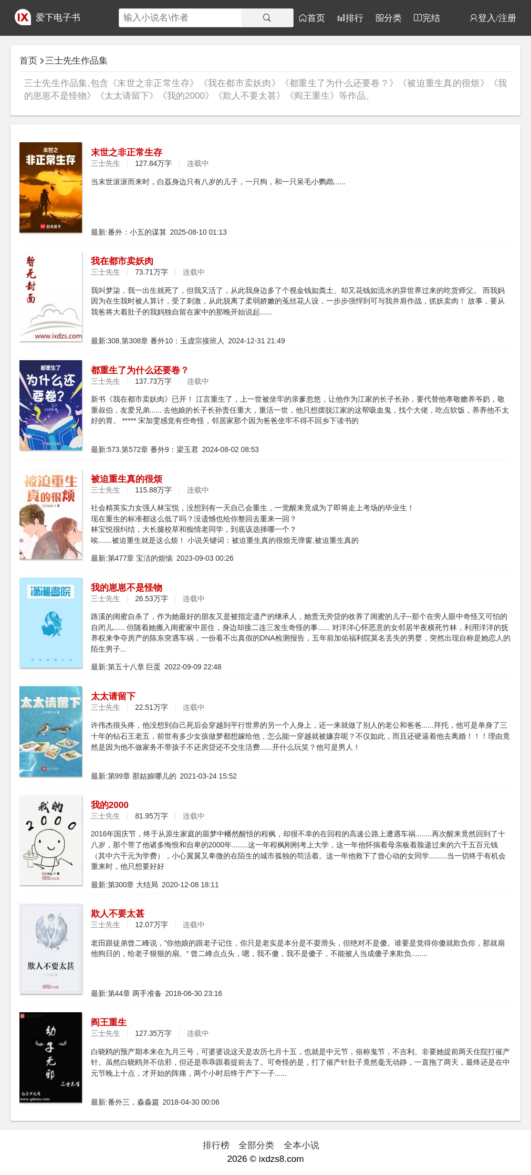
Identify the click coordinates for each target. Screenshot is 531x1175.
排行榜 (216, 1145)
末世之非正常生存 (126, 152)
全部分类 (256, 1145)
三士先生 (105, 163)
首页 (316, 17)
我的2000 (110, 805)
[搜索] (267, 18)
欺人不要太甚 (117, 913)
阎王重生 (109, 1022)
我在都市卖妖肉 (122, 261)
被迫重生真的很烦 (126, 479)
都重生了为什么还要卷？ (140, 370)
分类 (393, 17)
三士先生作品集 (76, 60)
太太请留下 (113, 696)
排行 (354, 17)
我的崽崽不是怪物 (126, 587)
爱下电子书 (58, 17)
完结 (431, 17)
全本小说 (301, 1145)
